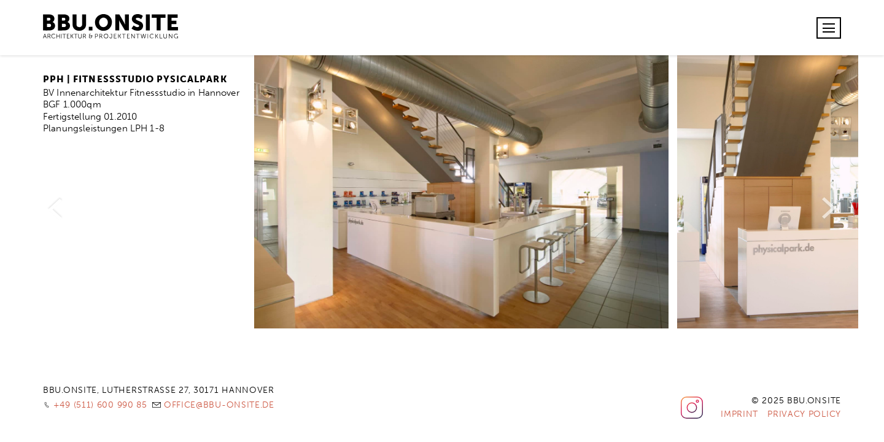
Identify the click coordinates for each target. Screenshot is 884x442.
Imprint (739, 414)
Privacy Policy (804, 414)
